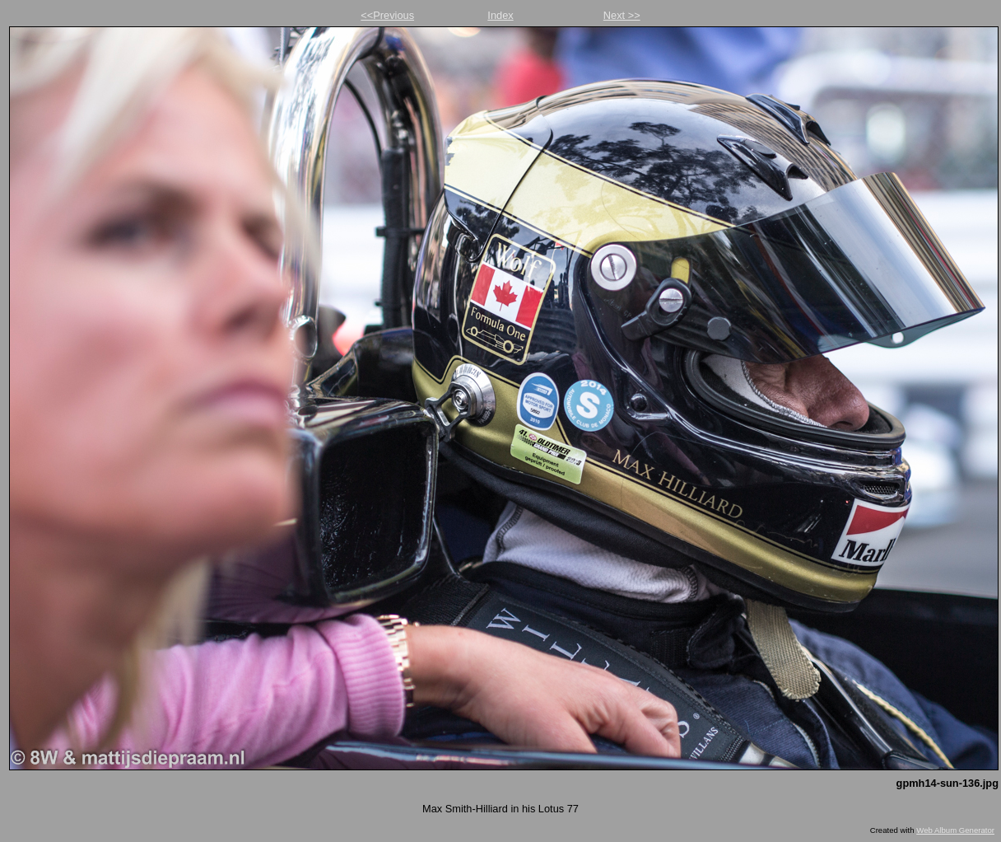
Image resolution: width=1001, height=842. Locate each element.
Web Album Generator (955, 830)
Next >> (621, 15)
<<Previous (387, 15)
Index (500, 15)
